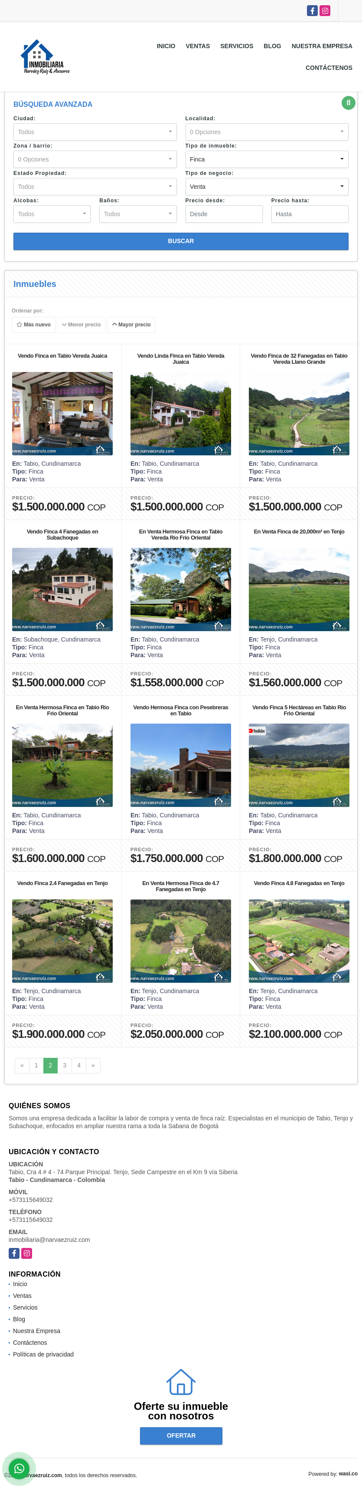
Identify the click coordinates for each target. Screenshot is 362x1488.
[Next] (93, 1065)
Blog (272, 46)
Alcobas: (26, 201)
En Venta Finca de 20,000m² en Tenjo (299, 531)
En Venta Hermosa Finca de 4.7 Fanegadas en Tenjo (180, 886)
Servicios (236, 46)
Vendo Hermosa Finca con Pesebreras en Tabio (180, 710)
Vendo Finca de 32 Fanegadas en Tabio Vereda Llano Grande (299, 358)
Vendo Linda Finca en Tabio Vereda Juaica (181, 358)
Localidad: (201, 118)
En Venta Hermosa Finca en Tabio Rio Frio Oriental (62, 710)
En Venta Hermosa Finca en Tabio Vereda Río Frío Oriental (180, 534)
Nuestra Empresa (322, 46)
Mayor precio (131, 325)
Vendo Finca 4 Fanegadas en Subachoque (62, 534)
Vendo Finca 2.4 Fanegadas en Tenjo (62, 883)
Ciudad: (24, 118)
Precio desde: (205, 201)
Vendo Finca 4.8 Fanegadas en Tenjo (299, 883)
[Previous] (22, 1065)
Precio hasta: (290, 201)
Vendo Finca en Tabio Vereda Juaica (62, 355)
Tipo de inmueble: (211, 146)
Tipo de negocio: (210, 173)
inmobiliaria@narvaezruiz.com (49, 1239)
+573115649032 (31, 1199)
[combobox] (95, 132)
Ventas (198, 46)
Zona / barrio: (33, 146)
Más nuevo (33, 325)
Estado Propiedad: (40, 173)
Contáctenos (329, 67)
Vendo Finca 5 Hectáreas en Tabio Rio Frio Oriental (299, 710)
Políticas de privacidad (43, 1354)
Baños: (109, 201)
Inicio (166, 46)
